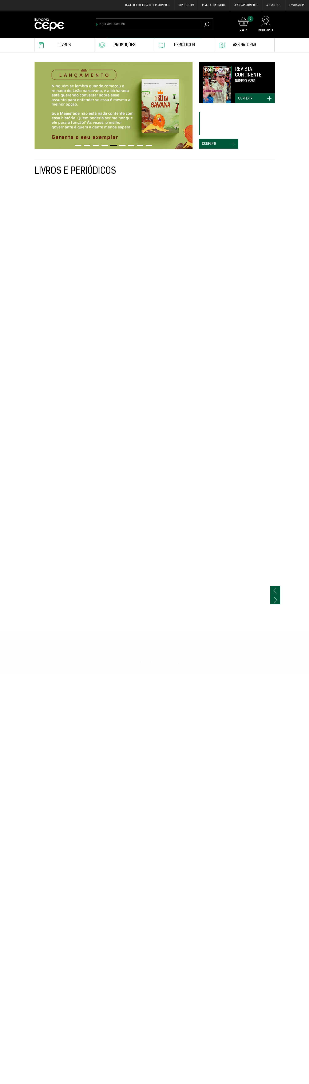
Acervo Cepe (273, 5)
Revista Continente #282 (149, 522)
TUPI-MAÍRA (190, 345)
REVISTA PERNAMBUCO (246, 5)
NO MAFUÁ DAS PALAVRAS (248, 610)
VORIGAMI (139, 1061)
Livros (65, 45)
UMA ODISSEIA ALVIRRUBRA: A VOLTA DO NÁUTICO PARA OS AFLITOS (54, 703)
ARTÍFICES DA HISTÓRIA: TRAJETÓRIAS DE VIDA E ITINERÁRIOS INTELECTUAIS (249, 796)
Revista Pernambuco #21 (51, 973)
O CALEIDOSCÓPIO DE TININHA (152, 256)
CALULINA (188, 699)
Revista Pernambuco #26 (101, 433)
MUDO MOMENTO (192, 610)
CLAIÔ (137, 973)
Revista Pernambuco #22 (101, 884)
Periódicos (184, 45)
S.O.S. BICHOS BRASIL (98, 791)
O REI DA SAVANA (242, 256)
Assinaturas (244, 45)
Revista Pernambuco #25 (101, 522)
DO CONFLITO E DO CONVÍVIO (53, 522)
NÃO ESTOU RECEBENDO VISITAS (105, 973)
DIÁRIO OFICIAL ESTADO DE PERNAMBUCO (147, 5)
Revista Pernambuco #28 (199, 256)
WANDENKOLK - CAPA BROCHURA (154, 699)
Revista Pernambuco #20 (249, 1061)
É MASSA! (238, 433)
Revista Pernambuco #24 (150, 610)
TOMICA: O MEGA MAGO (147, 345)
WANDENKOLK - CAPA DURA (101, 699)
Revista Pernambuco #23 (51, 884)
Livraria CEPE (297, 5)
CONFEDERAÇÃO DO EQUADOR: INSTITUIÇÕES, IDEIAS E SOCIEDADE (202, 1066)
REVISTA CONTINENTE (214, 5)
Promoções (124, 45)
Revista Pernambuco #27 (249, 345)
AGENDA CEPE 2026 (47, 433)
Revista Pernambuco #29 (51, 256)
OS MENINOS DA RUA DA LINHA (201, 973)
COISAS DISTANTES (244, 884)
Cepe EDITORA (186, 5)
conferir (245, 98)
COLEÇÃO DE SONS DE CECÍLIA (251, 699)
